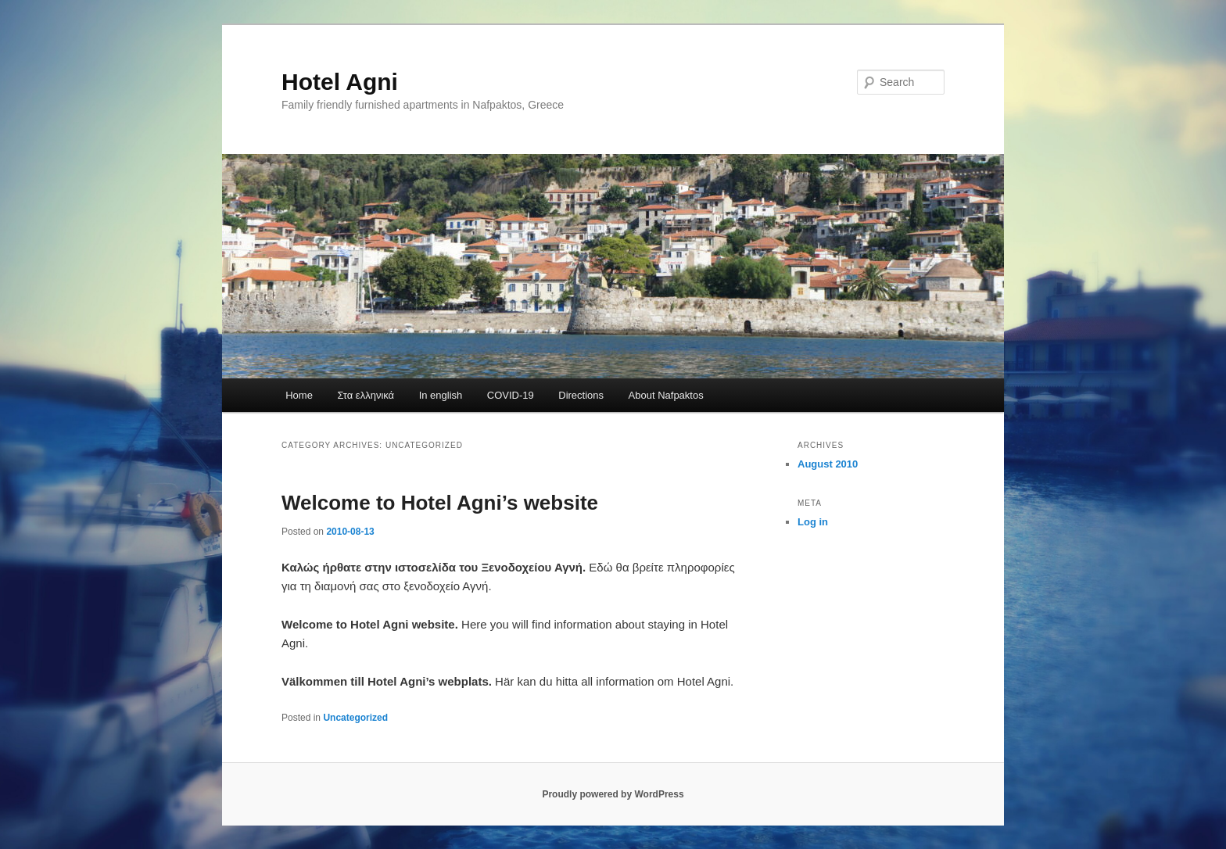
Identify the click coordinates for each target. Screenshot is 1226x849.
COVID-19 (510, 395)
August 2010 (828, 464)
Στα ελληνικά (365, 395)
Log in (813, 522)
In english (441, 395)
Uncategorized (355, 717)
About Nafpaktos (666, 395)
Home (299, 395)
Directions (581, 395)
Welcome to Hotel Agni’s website (439, 502)
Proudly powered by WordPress (612, 794)
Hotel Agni (339, 82)
